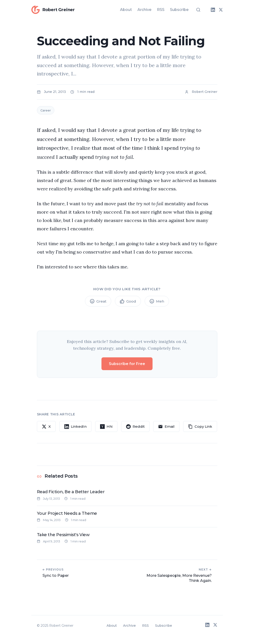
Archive (144, 9)
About (126, 9)
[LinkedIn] (213, 10)
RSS (160, 9)
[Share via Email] (166, 426)
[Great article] (98, 301)
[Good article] (128, 301)
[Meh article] (157, 301)
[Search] (198, 10)
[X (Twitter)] (221, 10)
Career (45, 110)
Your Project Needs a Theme (67, 513)
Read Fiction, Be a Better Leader (71, 491)
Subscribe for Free (127, 364)
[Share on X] (46, 426)
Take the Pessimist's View (63, 534)
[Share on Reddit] (135, 426)
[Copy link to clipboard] (200, 426)
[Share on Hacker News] (106, 426)
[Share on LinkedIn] (75, 426)
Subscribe (179, 9)
